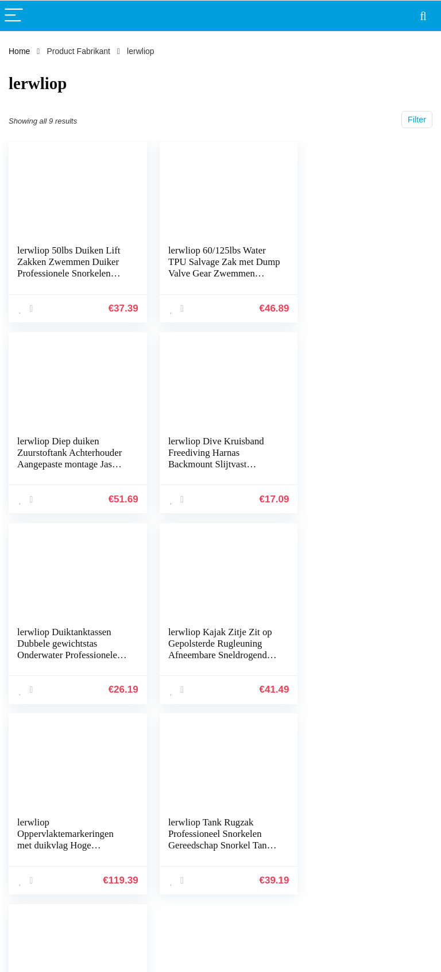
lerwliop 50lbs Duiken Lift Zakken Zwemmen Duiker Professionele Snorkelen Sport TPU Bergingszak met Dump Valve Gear (68, 273)
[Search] (423, 16)
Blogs (310, 825)
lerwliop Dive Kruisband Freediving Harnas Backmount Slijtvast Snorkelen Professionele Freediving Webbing (65, 463)
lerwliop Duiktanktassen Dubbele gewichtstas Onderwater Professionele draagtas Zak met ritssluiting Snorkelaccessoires (213, 469)
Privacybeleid (392, 793)
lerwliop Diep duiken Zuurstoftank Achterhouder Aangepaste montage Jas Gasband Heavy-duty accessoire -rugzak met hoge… (360, 279)
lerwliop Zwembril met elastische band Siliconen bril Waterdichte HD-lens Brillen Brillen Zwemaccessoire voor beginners (357, 659)
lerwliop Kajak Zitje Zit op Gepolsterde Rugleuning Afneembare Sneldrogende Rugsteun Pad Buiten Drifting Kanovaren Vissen (360, 463)
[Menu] (14, 16)
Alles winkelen (325, 809)
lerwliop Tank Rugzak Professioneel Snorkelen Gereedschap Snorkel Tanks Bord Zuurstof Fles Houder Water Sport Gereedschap (212, 659)
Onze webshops (328, 841)
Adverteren (319, 857)
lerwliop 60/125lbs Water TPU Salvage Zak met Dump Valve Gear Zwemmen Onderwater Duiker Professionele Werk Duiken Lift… (215, 279)
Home (19, 51)
